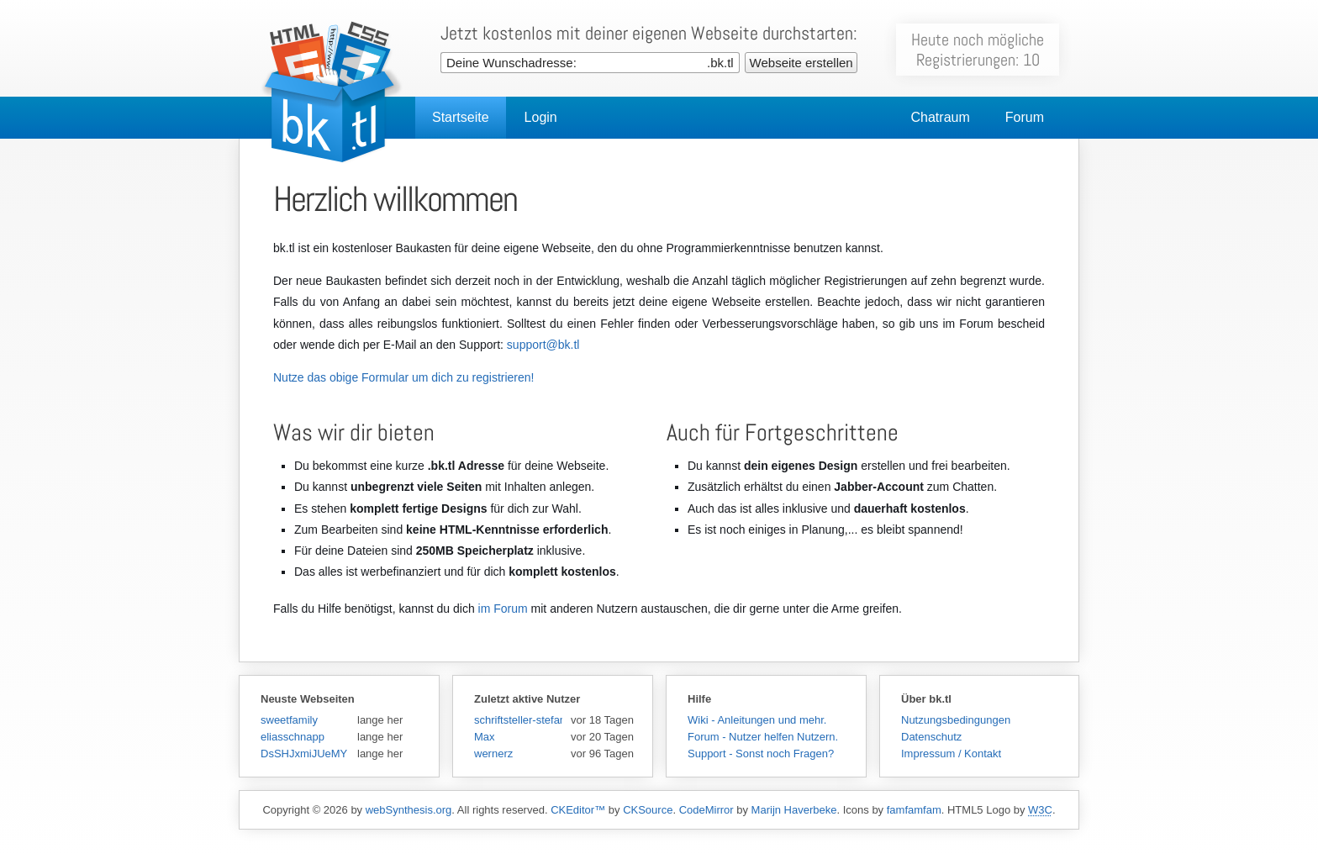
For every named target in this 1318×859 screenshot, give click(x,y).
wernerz (493, 753)
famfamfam (914, 810)
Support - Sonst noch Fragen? (761, 753)
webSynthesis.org (409, 810)
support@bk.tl (543, 344)
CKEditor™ (578, 810)
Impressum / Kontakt (951, 753)
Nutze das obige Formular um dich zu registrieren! (403, 377)
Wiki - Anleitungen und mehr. (757, 720)
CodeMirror (706, 810)
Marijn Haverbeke (794, 810)
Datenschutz (931, 736)
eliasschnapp (292, 736)
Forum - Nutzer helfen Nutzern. (763, 736)
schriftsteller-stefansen (518, 720)
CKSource (647, 810)
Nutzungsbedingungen (955, 720)
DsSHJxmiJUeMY (304, 753)
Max (484, 736)
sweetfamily (289, 720)
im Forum (503, 608)
